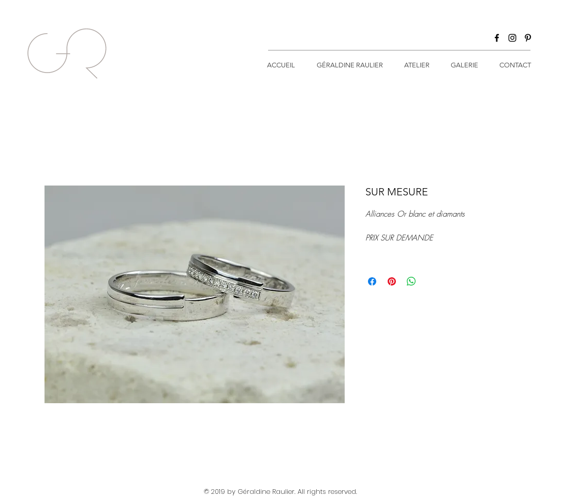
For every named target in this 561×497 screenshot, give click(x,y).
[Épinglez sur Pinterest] (392, 281)
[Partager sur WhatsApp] (411, 281)
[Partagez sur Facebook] (372, 281)
